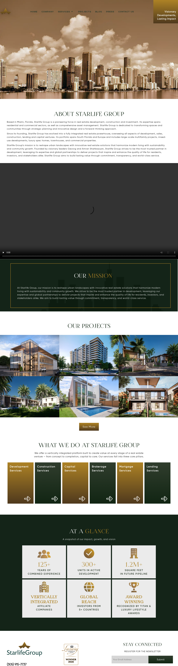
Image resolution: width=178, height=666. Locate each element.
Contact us (126, 12)
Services (66, 12)
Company (47, 12)
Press (110, 12)
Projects (84, 12)
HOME (33, 12)
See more (89, 426)
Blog (98, 12)
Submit (161, 659)
